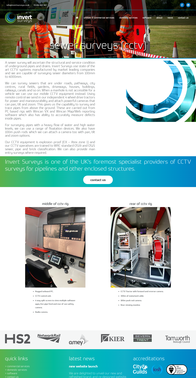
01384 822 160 (40, 5)
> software (11, 373)
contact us (98, 180)
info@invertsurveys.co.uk (18, 5)
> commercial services (17, 366)
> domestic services (16, 369)
